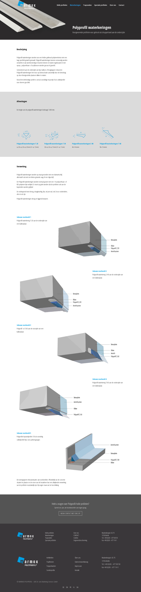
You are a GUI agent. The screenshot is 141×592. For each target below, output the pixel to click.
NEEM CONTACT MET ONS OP (70, 513)
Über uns (78, 557)
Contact (121, 5)
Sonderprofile (51, 570)
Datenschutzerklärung (81, 562)
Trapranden (87, 5)
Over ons (113, 5)
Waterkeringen (75, 5)
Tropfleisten (50, 562)
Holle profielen (62, 5)
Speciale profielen (100, 5)
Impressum (78, 566)
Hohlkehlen (50, 557)
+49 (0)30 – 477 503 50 (112, 564)
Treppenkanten (51, 566)
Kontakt (77, 570)
